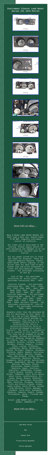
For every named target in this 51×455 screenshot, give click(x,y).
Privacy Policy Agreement (25, 441)
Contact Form (25, 435)
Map (25, 430)
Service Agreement (25, 446)
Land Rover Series (25, 425)
